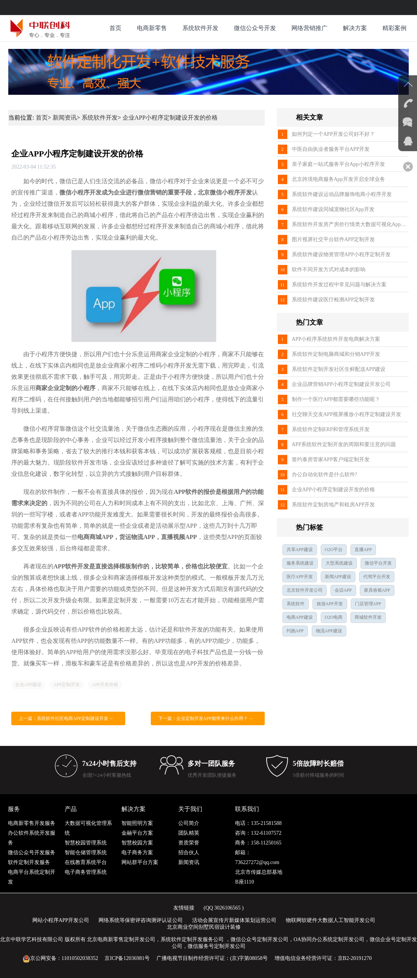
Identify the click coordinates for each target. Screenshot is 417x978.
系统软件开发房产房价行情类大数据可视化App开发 (350, 224)
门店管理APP (368, 603)
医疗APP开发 (300, 576)
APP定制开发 (66, 684)
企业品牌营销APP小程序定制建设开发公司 (341, 384)
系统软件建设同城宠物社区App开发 (333, 209)
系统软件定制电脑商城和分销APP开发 (336, 354)
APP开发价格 (105, 684)
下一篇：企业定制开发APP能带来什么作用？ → (205, 718)
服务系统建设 (300, 563)
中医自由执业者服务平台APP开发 (331, 149)
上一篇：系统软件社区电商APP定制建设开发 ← (66, 718)
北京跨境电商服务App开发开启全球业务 (338, 179)
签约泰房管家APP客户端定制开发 (331, 459)
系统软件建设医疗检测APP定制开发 (333, 299)
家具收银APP (377, 590)
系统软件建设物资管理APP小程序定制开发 (341, 254)
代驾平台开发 (376, 576)
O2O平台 (334, 549)
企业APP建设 (28, 684)
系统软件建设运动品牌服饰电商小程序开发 (342, 194)
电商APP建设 (300, 617)
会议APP (343, 590)
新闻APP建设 (338, 576)
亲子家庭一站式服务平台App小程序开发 (338, 164)
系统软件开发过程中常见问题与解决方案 (339, 284)
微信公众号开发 (255, 28)
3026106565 (227, 908)
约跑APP (295, 630)
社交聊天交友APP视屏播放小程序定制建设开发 (347, 414)
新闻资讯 (65, 117)
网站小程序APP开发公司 (60, 920)
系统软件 (296, 603)
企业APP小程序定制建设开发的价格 (170, 117)
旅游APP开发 (330, 603)
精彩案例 (394, 28)
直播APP (363, 549)
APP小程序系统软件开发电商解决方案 (336, 339)
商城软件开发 (368, 617)
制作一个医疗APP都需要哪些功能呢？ (336, 399)
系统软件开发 (200, 28)
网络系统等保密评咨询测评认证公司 (141, 920)
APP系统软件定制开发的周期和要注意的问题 (344, 444)
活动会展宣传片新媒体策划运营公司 (234, 920)
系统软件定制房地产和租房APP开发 (333, 504)
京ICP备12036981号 (127, 958)
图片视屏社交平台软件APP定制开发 (333, 239)
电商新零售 (152, 28)
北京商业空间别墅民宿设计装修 (204, 927)
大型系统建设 (339, 563)
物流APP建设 (329, 630)
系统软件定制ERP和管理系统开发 (331, 429)
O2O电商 (334, 617)
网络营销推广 (309, 28)
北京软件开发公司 (305, 590)
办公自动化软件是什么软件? (324, 474)
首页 (115, 28)
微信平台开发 (378, 563)
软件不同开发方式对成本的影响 (328, 269)
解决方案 (355, 28)
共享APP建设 (300, 549)
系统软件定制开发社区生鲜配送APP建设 (339, 369)
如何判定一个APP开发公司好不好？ (333, 134)
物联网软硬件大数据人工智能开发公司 (330, 920)
